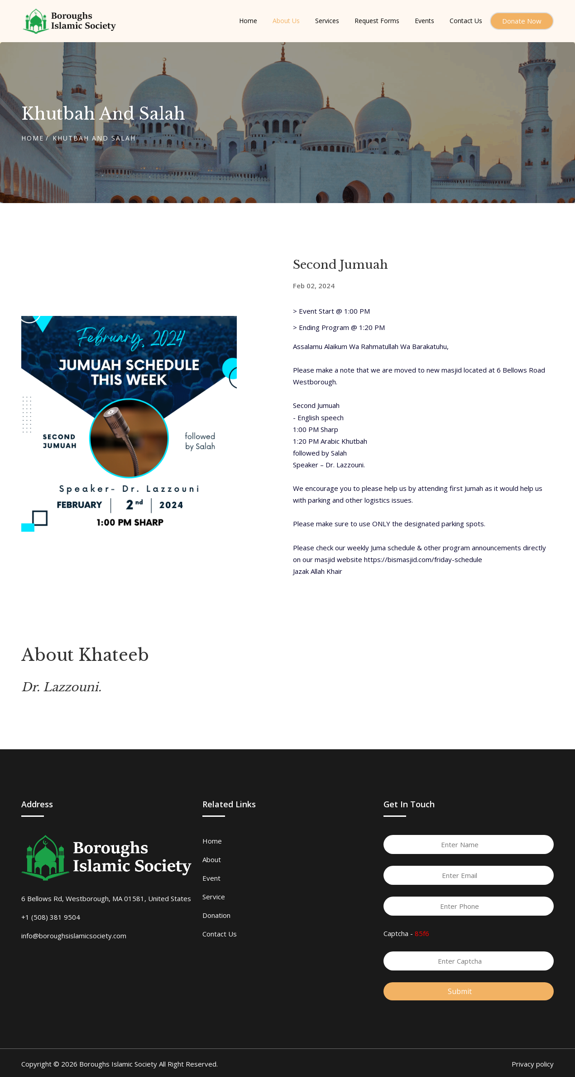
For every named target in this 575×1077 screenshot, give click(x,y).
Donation (216, 915)
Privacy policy (533, 1063)
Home (32, 138)
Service (213, 896)
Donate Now (521, 20)
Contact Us (219, 933)
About (211, 859)
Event (211, 878)
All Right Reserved (187, 1063)
